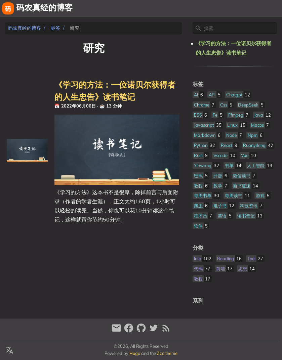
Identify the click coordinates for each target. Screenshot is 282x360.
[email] (117, 331)
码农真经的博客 (24, 28)
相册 (254, 8)
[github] (142, 331)
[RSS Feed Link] (166, 331)
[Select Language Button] (9, 350)
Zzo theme (167, 353)
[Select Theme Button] (203, 8)
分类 (198, 248)
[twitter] (154, 331)
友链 (235, 8)
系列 (198, 301)
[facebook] (129, 331)
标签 (55, 28)
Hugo (134, 353)
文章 (274, 8)
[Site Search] (239, 28)
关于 (219, 8)
